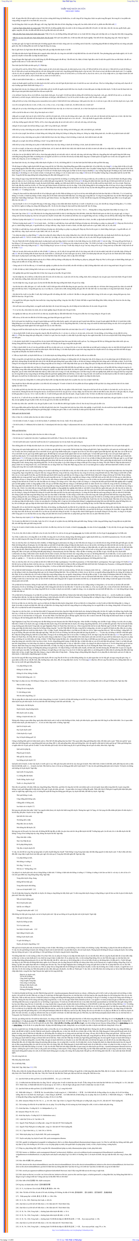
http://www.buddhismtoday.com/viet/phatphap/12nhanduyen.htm (72, 1230)
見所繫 (32, 1180)
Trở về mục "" (69, 1240)
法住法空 (36, 1148)
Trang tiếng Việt (132, 1)
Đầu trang (135, 1240)
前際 (29, 1160)
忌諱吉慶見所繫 (44, 1184)
